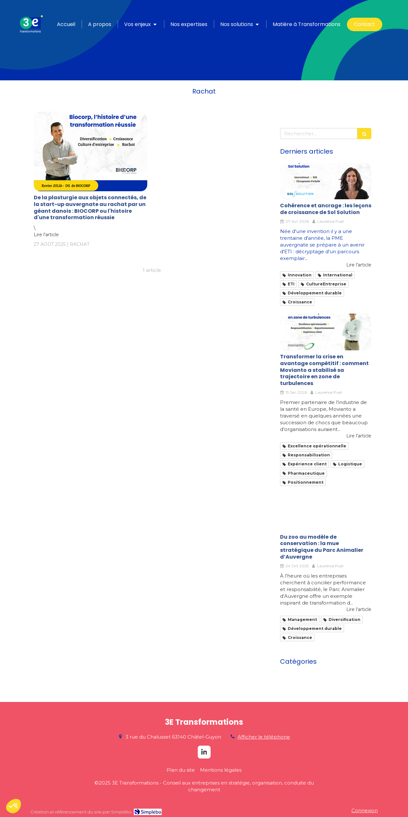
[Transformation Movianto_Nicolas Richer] (325, 332)
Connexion (364, 810)
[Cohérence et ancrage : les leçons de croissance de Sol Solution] (325, 181)
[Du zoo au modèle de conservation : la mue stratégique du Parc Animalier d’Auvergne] (325, 512)
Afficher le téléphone (264, 737)
